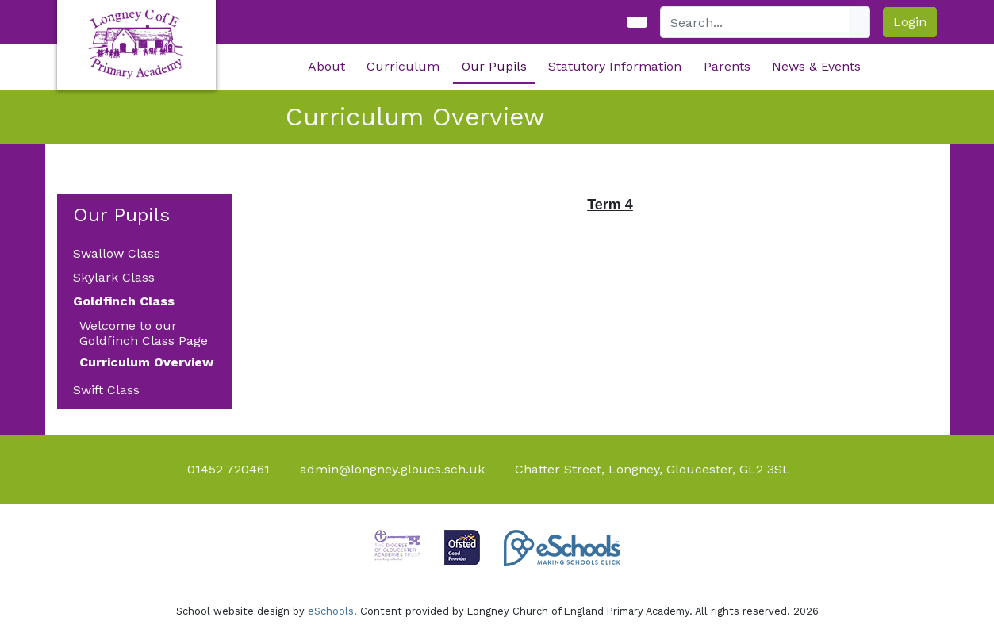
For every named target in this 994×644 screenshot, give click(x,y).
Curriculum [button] (403, 66)
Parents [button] (727, 66)
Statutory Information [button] (614, 66)
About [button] (326, 66)
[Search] (755, 22)
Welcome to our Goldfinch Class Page (143, 333)
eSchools (331, 611)
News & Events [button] (816, 66)
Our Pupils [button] (494, 66)
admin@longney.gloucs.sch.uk (392, 469)
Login (910, 21)
